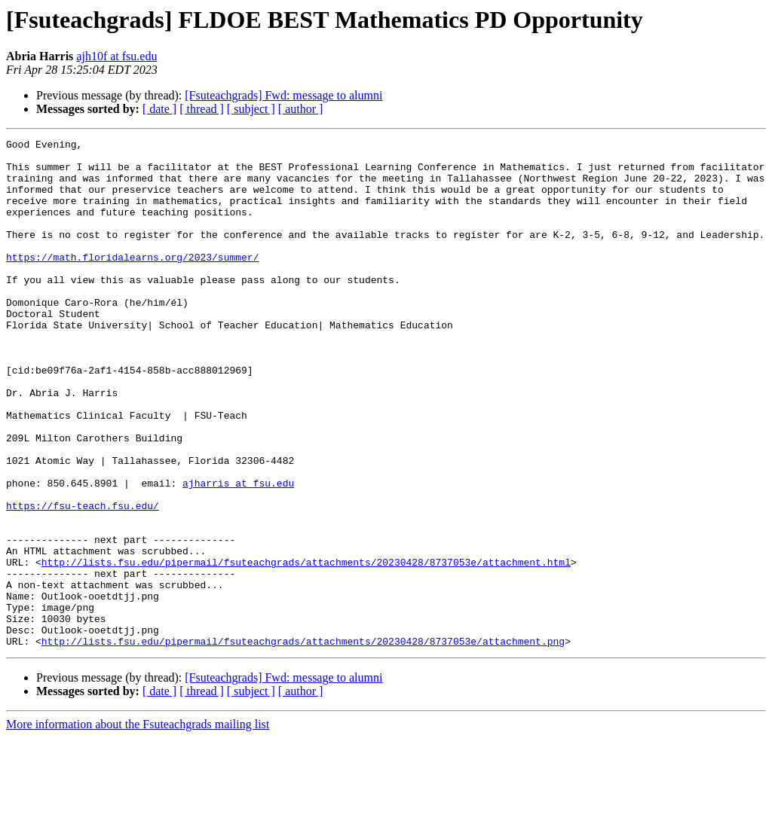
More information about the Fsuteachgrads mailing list (137, 825)
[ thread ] (201, 108)
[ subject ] (251, 108)
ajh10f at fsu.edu (116, 56)
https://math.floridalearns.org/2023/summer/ (132, 281)
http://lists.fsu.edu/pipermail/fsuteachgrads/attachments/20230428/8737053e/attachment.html (306, 647)
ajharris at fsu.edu (238, 553)
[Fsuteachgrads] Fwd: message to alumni (283, 95)
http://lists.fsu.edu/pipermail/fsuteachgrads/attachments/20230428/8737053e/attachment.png (303, 742)
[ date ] (159, 108)
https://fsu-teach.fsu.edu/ (82, 580)
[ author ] (300, 108)
